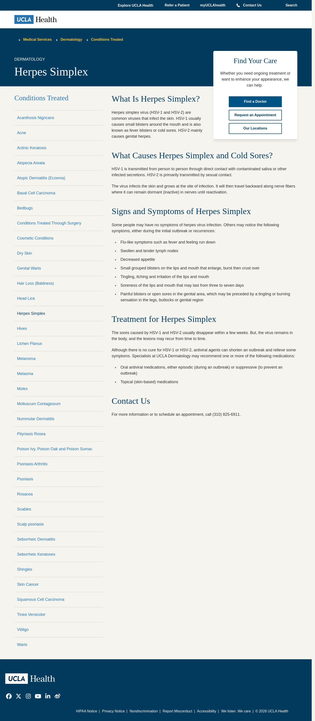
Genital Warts (29, 268)
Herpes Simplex (31, 313)
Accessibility (206, 711)
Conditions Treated (107, 39)
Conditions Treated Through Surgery (49, 223)
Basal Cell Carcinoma (36, 193)
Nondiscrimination (144, 711)
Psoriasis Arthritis (32, 464)
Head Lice (26, 298)
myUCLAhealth (212, 5)
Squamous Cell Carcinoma (40, 599)
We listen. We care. (236, 711)
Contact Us (252, 5)
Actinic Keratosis (31, 148)
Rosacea (25, 494)
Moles (22, 389)
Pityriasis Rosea (31, 434)
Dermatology (71, 39)
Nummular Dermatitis (35, 419)
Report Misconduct (177, 711)
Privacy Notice (113, 711)
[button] (136, 5)
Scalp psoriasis (30, 524)
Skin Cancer (28, 584)
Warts (22, 644)
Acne (21, 133)
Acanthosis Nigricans (35, 118)
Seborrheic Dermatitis (36, 539)
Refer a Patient (177, 5)
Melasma (25, 373)
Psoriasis (25, 479)
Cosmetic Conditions (35, 238)
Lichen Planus (29, 343)
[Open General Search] (290, 5)
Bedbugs (25, 208)
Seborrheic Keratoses (36, 554)
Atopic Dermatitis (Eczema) (41, 178)
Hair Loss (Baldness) (35, 283)
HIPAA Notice (86, 711)
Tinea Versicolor (31, 614)
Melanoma (26, 358)
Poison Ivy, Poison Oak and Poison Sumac (54, 449)
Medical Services (37, 39)
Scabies (24, 509)
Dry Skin (24, 253)
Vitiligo (23, 629)
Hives (22, 328)
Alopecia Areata (31, 163)
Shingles (24, 569)
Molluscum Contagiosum (39, 404)
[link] (8, 696)
